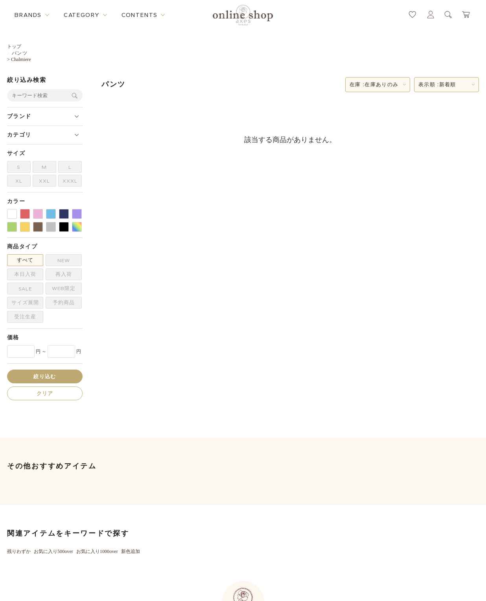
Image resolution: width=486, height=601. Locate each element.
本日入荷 (25, 274)
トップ (14, 46)
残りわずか (19, 551)
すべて (25, 260)
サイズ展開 (25, 302)
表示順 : (437, 84)
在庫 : (374, 84)
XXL (44, 181)
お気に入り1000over (97, 551)
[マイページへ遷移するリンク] (430, 14)
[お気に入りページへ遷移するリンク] (412, 14)
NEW (63, 260)
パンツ (20, 53)
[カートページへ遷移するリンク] (466, 14)
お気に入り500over (53, 551)
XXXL (70, 181)
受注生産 (25, 317)
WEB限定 (63, 288)
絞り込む (44, 376)
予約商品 (64, 302)
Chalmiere (21, 59)
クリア (45, 393)
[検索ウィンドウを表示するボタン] (448, 14)
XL (18, 181)
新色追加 (130, 551)
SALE (25, 289)
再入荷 (63, 274)
